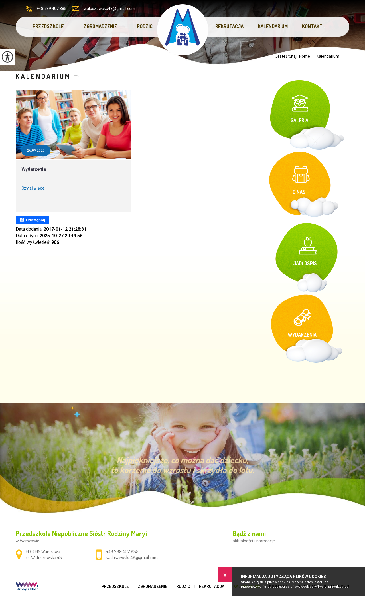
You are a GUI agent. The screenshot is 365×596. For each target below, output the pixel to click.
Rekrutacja (229, 26)
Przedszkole (48, 26)
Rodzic (145, 26)
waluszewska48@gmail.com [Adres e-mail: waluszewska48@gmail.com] (132, 557)
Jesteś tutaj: (287, 56)
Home (304, 56)
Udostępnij (32, 220)
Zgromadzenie (100, 26)
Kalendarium (273, 26)
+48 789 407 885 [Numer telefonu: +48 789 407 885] (122, 551)
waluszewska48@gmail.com (103, 8)
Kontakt (312, 26)
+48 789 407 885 (46, 9)
